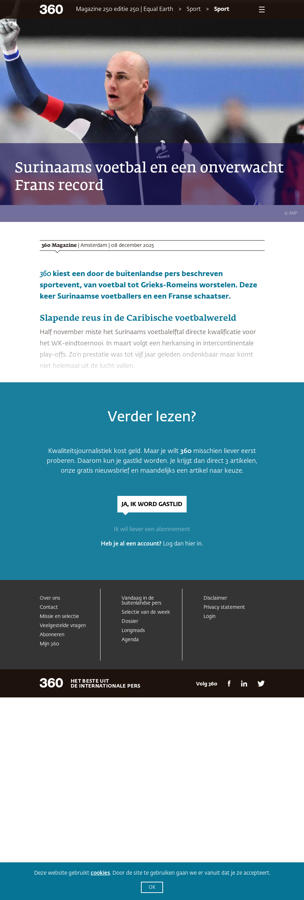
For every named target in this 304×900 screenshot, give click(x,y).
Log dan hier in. (183, 544)
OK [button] (152, 887)
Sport (194, 9)
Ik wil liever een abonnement (152, 529)
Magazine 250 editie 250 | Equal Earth (124, 9)
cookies (100, 873)
